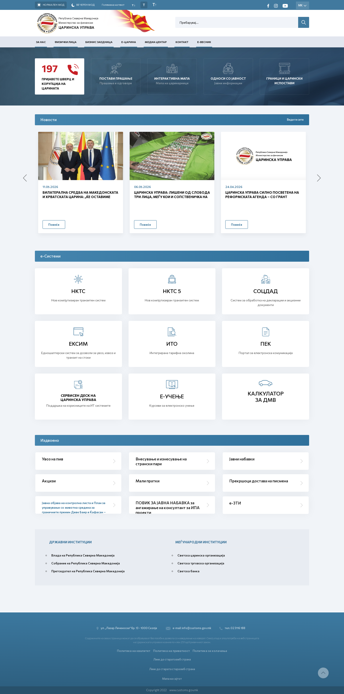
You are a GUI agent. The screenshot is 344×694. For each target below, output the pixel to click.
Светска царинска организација (201, 555)
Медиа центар (156, 41)
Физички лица (66, 41)
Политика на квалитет (133, 650)
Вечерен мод (83, 5)
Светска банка (188, 571)
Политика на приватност (171, 650)
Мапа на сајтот (172, 678)
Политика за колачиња (210, 650)
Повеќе (53, 224)
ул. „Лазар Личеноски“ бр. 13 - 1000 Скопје (127, 628)
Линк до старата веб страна (172, 659)
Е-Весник (204, 41)
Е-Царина (128, 41)
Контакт (182, 41)
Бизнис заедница (99, 41)
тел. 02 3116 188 (233, 628)
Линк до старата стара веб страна (172, 669)
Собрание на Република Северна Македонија (85, 563)
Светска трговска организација (200, 563)
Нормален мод (50, 5)
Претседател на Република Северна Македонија (88, 571)
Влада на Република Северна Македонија (83, 555)
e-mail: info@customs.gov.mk (188, 628)
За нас (41, 41)
